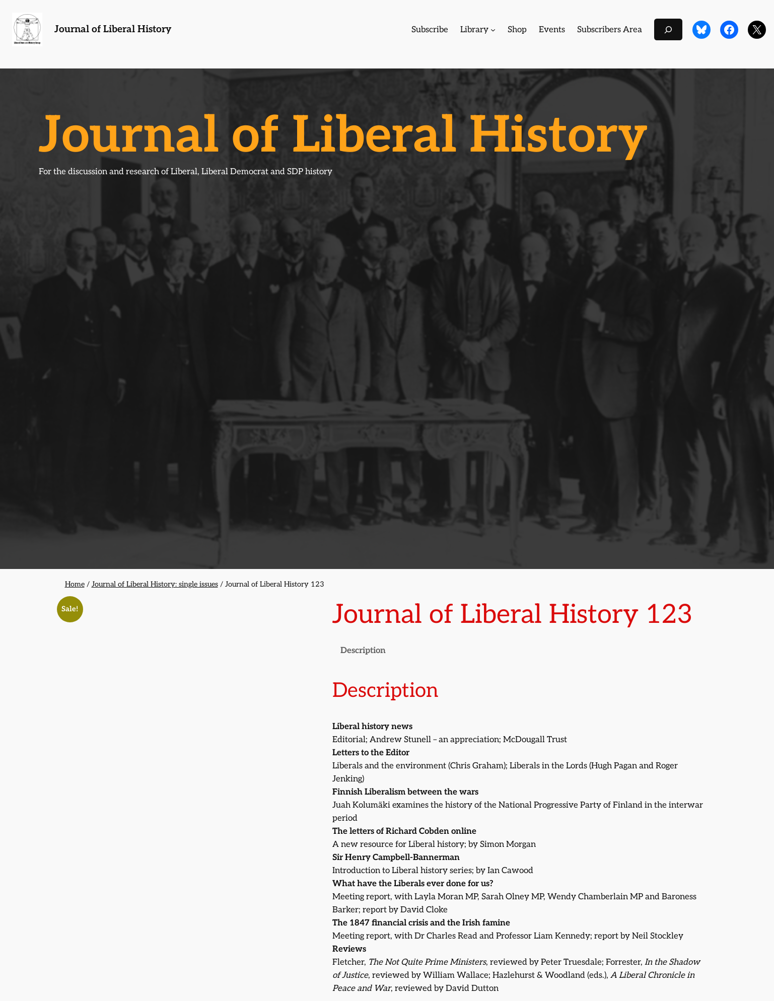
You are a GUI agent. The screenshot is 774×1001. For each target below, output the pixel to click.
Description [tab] (363, 651)
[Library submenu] (493, 29)
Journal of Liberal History (112, 29)
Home (75, 584)
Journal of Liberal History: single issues (155, 584)
